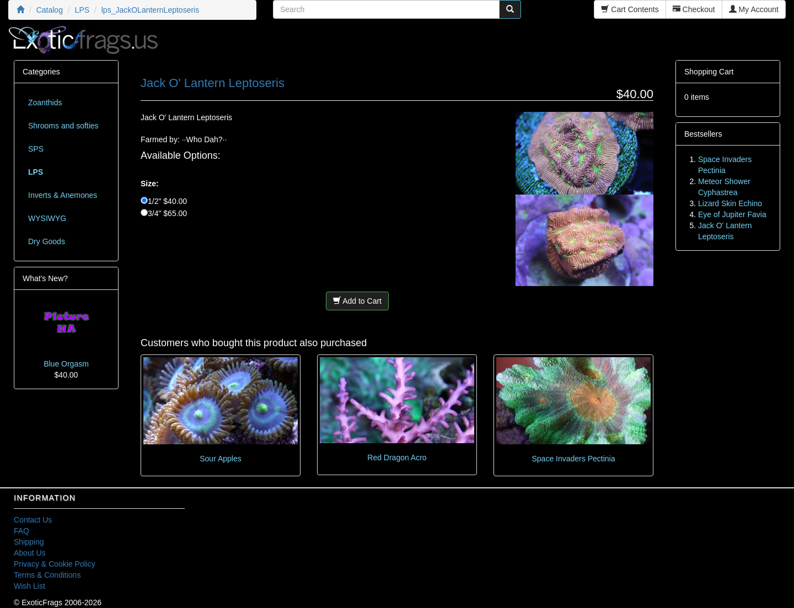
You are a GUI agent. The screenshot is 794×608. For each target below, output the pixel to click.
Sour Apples (221, 458)
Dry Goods (46, 241)
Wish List (29, 586)
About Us (30, 552)
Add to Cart (357, 301)
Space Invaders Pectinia (573, 458)
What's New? (45, 278)
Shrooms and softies (63, 125)
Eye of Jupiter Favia (732, 214)
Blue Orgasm (66, 363)
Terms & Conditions (47, 575)
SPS (36, 148)
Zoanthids (45, 102)
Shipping (29, 541)
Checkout (694, 9)
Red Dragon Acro (396, 457)
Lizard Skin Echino (730, 203)
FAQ (21, 530)
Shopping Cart (709, 71)
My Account (754, 9)
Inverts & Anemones (62, 195)
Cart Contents (629, 9)
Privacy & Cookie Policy (54, 563)
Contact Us (33, 519)
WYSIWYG (47, 218)
